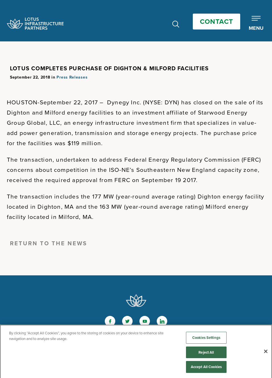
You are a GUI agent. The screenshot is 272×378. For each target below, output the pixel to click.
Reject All (206, 353)
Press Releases (72, 77)
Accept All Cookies (206, 368)
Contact (216, 21)
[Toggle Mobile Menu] (256, 23)
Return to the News (48, 243)
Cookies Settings (206, 338)
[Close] (266, 352)
